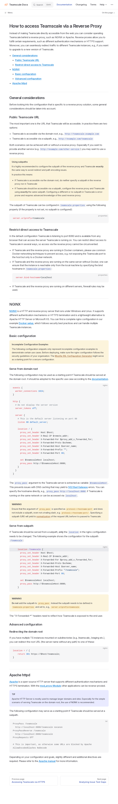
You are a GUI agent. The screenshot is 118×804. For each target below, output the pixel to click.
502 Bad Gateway (78, 487)
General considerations (25, 55)
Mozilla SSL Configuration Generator (73, 356)
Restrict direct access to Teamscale (34, 64)
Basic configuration (25, 74)
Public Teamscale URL (27, 60)
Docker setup (26, 323)
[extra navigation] (112, 4)
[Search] (42, 5)
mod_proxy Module (50, 685)
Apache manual (47, 761)
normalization (43, 516)
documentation (100, 379)
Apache (13, 681)
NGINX (16, 69)
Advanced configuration (28, 78)
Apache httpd (19, 83)
